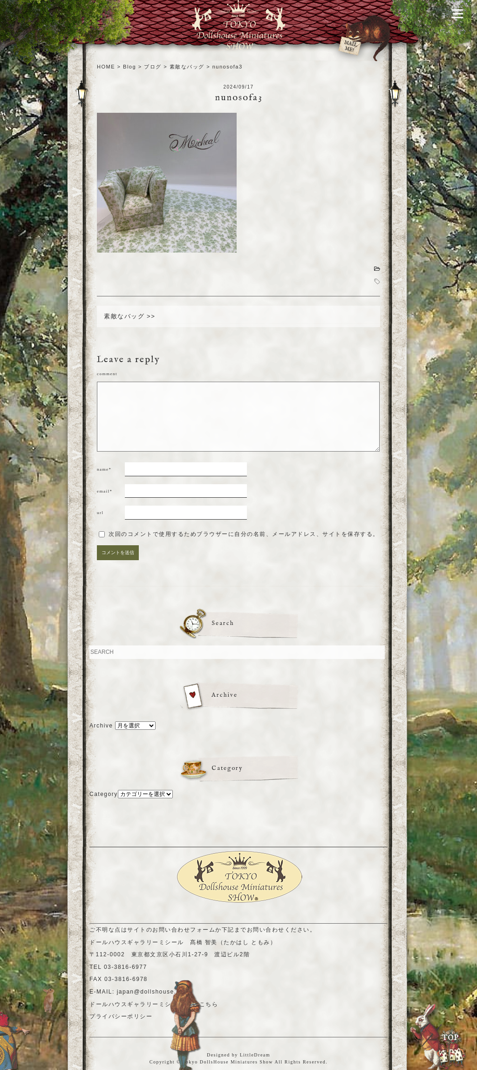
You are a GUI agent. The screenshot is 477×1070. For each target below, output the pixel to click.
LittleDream (255, 1054)
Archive (101, 725)
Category (103, 794)
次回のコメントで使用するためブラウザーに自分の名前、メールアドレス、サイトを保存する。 (244, 534)
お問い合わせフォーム (183, 929)
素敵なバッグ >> (129, 316)
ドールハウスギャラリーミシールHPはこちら (153, 1004)
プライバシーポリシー (120, 1016)
